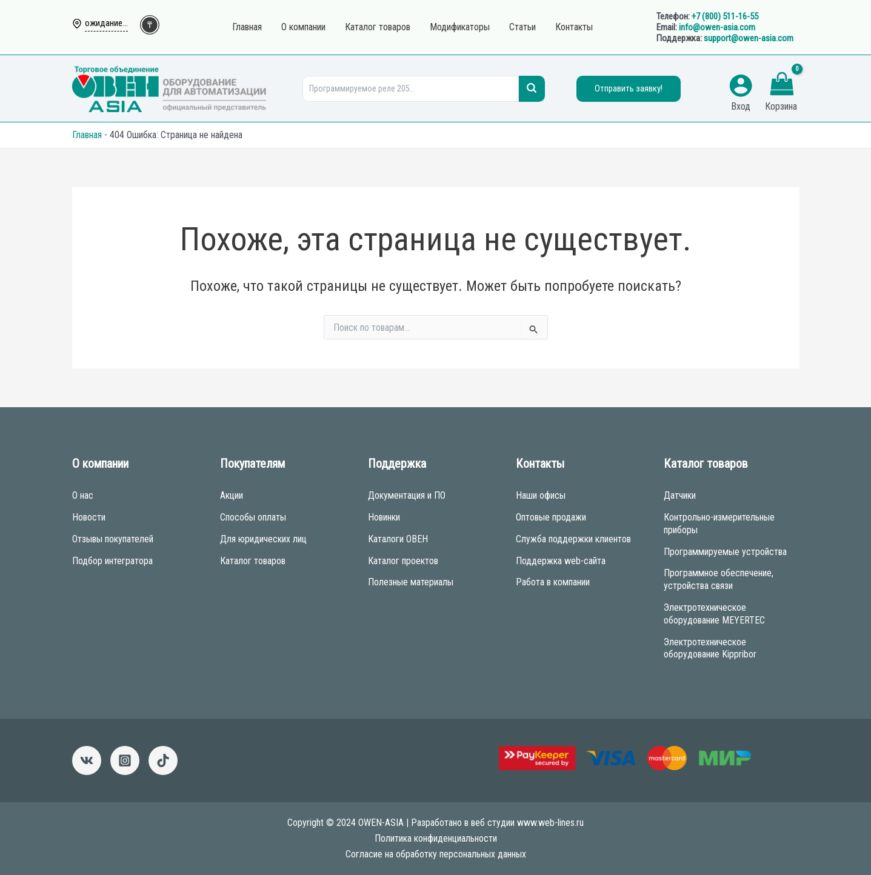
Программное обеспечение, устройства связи (718, 579)
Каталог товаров (252, 561)
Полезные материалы (410, 582)
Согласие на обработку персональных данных (435, 854)
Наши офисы (541, 495)
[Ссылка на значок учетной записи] (741, 85)
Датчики (680, 495)
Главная (87, 135)
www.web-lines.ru (550, 822)
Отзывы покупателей (112, 539)
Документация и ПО (407, 495)
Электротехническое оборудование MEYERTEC (714, 614)
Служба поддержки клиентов (573, 539)
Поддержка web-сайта (561, 561)
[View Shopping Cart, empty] (782, 85)
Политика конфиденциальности (436, 838)
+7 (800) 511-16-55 (725, 16)
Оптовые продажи (551, 517)
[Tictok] (163, 760)
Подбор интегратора (112, 561)
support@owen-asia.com (748, 38)
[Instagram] (124, 760)
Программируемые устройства (725, 551)
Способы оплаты (253, 517)
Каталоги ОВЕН (398, 539)
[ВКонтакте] (86, 760)
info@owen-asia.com (717, 27)
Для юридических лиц (263, 539)
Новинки (384, 517)
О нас (82, 495)
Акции (231, 495)
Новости (88, 517)
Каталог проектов (403, 561)
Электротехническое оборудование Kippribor (710, 648)
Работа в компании (553, 582)
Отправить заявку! (628, 88)
